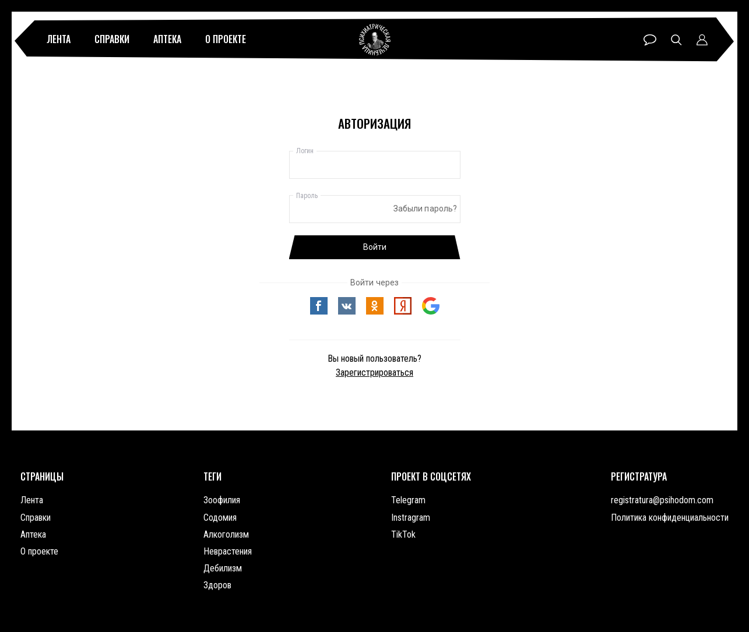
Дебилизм (222, 568)
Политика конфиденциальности (670, 517)
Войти (374, 247)
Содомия (220, 517)
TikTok (403, 534)
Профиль (702, 40)
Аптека (167, 39)
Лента (59, 39)
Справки (111, 39)
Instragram (410, 517)
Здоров (217, 585)
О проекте (225, 39)
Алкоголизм (226, 534)
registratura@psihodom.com (662, 500)
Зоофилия (221, 500)
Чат (650, 40)
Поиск (676, 40)
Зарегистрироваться (374, 372)
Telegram (408, 500)
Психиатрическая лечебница (375, 39)
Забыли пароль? (425, 208)
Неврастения (227, 551)
